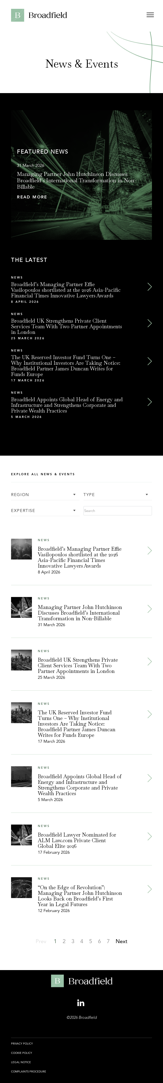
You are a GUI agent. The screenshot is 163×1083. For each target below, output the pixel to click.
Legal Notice (21, 1062)
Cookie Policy (21, 1053)
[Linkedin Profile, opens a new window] (81, 1003)
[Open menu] (150, 16)
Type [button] (89, 495)
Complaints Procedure (28, 1071)
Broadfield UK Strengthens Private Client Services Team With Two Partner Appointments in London (66, 326)
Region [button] (20, 495)
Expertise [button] (23, 511)
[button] (81, 197)
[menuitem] (22, 1046)
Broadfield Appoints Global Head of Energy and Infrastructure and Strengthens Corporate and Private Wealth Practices (67, 405)
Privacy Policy (22, 1043)
